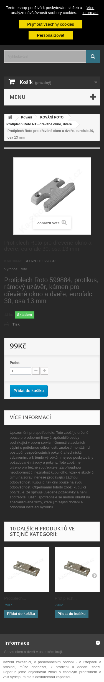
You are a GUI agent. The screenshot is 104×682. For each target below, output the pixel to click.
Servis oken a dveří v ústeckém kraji (33, 652)
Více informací (90, 10)
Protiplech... (15, 598)
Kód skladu (14, 261)
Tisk (16, 324)
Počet (14, 363)
